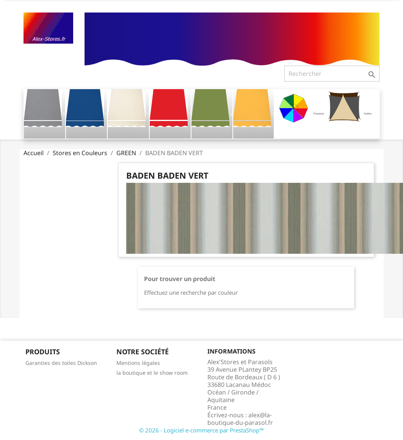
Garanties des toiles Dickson (61, 362)
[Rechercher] (331, 74)
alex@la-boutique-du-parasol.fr (240, 419)
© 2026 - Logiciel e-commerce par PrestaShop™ (201, 430)
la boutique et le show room (152, 372)
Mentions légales (138, 362)
